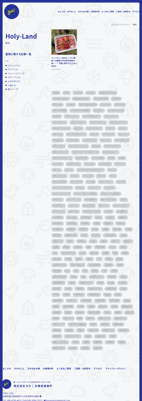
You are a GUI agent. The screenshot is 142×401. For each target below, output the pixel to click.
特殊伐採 (86, 301)
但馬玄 (121, 223)
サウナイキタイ (112, 146)
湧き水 (80, 289)
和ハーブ (58, 241)
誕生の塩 (93, 330)
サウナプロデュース (62, 158)
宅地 (67, 247)
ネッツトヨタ (59, 182)
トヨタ (75, 176)
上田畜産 (58, 217)
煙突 (118, 295)
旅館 (120, 259)
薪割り (105, 324)
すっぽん (120, 105)
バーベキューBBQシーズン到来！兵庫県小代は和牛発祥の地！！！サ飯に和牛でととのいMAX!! (64, 62)
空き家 (103, 306)
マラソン (58, 200)
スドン (57, 170)
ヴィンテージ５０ (92, 211)
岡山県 (94, 253)
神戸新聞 (68, 306)
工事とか (12, 85)
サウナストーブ (60, 152)
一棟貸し (122, 211)
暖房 (120, 265)
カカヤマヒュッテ (61, 128)
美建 (69, 312)
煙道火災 (72, 301)
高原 (122, 342)
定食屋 (78, 247)
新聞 (109, 259)
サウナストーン (111, 152)
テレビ (112, 170)
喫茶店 (82, 241)
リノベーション (121, 206)
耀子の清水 (94, 312)
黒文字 (98, 348)
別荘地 (84, 229)
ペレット (110, 188)
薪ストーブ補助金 (78, 324)
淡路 (69, 289)
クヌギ (94, 134)
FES (67, 93)
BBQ (56, 93)
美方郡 (80, 312)
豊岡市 (57, 336)
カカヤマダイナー (119, 122)
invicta (91, 93)
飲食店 (98, 342)
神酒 (81, 306)
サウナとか (13, 69)
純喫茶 (57, 312)
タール (69, 170)
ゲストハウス (14, 65)
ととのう (99, 110)
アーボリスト (59, 122)
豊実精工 (124, 330)
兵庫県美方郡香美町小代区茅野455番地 (22, 396)
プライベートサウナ (62, 188)
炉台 (56, 295)
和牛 (70, 241)
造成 (113, 336)
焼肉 (108, 295)
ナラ (113, 176)
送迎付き (100, 336)
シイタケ (58, 164)
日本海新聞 (94, 265)
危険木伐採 (71, 235)
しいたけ (106, 105)
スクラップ (105, 164)
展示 (123, 247)
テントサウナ (59, 176)
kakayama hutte (108, 93)
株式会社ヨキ (59, 277)
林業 (114, 271)
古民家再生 (110, 235)
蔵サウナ (68, 318)
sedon (71, 105)
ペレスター (94, 188)
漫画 (124, 289)
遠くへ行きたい (60, 342)
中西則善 (86, 217)
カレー (111, 128)
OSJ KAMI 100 (101, 99)
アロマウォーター (92, 116)
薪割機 (57, 330)
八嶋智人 (58, 229)
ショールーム (74, 164)
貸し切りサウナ (73, 336)
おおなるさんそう (88, 105)
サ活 (112, 158)
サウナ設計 (98, 158)
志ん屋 (57, 259)
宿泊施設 (100, 247)
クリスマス (109, 134)
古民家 (96, 235)
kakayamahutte (82, 99)
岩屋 (106, 253)
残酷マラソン (86, 283)
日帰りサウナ (59, 265)
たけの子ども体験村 (80, 110)
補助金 (69, 330)
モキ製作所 (91, 200)
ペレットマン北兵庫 (111, 194)
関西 (86, 342)
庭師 (125, 253)
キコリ (123, 128)
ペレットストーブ (16, 73)
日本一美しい (77, 265)
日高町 (109, 265)
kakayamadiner (61, 99)
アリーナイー (72, 116)
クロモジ (58, 140)
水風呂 (123, 283)
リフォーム (59, 211)
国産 (104, 241)
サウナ (96, 146)
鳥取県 (73, 348)
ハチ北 (91, 182)
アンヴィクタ (111, 116)
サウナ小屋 (82, 158)
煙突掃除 (58, 301)
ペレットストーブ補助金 (86, 194)
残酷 (72, 283)
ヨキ (124, 200)
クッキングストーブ (77, 134)
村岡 (95, 271)
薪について (104, 318)
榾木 (124, 277)
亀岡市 (123, 217)
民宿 (101, 283)
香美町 (110, 342)
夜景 (56, 247)
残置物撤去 (59, 283)
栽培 (74, 277)
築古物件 (127, 306)
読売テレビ (108, 330)
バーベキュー (106, 182)
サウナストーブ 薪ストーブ (86, 152)
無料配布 (79, 295)
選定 (76, 342)
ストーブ (120, 164)
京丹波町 (72, 223)
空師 (115, 306)
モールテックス (109, 200)
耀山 (108, 312)
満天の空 (111, 289)
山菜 (83, 253)
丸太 (99, 217)
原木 (85, 235)
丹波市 (110, 217)
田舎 (127, 301)
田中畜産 (115, 301)
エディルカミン (98, 122)
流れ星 (57, 289)
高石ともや (59, 348)
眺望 (56, 306)
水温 (111, 283)
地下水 (115, 241)
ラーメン (104, 206)
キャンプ (58, 134)
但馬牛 (108, 223)
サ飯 (122, 158)
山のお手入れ (14, 81)
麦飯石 (85, 348)
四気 (93, 241)
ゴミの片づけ (122, 140)
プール (80, 188)
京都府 (85, 223)
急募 (69, 259)
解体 (81, 330)
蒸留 (56, 318)
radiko (117, 99)
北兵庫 (117, 229)
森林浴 (112, 277)
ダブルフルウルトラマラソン (91, 170)
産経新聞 (100, 301)
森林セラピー (97, 277)
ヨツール (74, 206)
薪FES (90, 318)
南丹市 (57, 235)
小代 (113, 247)
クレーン (124, 134)
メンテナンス (74, 200)
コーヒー (106, 140)
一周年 (109, 211)
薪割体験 (118, 324)
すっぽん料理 (59, 110)
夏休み (128, 241)
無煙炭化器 (94, 295)
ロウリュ (74, 211)
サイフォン (59, 146)
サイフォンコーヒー (79, 146)
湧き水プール (95, 289)
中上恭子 (72, 217)
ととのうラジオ (116, 110)
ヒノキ (121, 182)
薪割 (94, 324)
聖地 (118, 312)
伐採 (97, 223)
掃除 (79, 259)
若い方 (130, 312)
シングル (90, 164)
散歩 (90, 259)
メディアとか (14, 77)
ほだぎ (57, 116)
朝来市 (57, 271)
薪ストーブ (13, 89)
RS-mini (58, 105)
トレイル (88, 176)
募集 (106, 229)
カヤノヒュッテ (94, 128)
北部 (129, 229)
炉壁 (67, 295)
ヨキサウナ (59, 206)
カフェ (78, 128)
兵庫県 (71, 229)
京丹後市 (58, 223)
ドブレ (101, 176)
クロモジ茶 (73, 140)
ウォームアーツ (78, 122)
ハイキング (76, 182)
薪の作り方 (120, 318)
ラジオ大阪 (89, 206)
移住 (92, 306)
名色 (124, 235)
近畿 (88, 336)
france (78, 93)
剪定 (95, 229)
